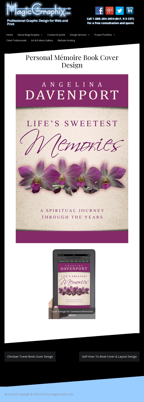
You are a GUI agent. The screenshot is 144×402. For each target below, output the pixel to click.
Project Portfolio (103, 34)
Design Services (78, 34)
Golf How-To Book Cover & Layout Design (109, 356)
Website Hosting (66, 40)
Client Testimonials (16, 40)
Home (9, 34)
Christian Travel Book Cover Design (30, 356)
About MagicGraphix (28, 34)
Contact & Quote (56, 34)
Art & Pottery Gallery (42, 40)
